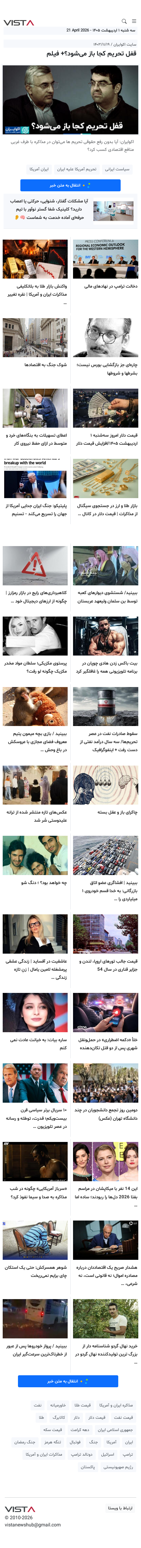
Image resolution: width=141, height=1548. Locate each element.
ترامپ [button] (128, 1454)
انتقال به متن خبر (71, 185)
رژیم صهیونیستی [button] (118, 1467)
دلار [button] (77, 1418)
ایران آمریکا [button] (39, 169)
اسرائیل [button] (107, 1454)
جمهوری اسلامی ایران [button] (115, 1430)
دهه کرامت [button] (80, 1430)
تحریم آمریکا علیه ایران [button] (76, 169)
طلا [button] (41, 1418)
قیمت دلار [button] (96, 1418)
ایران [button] (129, 1442)
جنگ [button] (93, 1442)
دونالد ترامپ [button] (82, 1454)
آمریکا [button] (111, 1442)
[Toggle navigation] (134, 21)
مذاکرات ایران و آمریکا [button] (44, 1454)
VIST (19, 21)
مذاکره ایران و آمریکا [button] (116, 1405)
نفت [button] (38, 1405)
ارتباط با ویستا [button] (120, 1508)
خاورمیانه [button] (58, 1405)
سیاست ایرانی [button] (117, 169)
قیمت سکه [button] (52, 1430)
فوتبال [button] (75, 1442)
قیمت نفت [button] (123, 1418)
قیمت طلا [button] (83, 1405)
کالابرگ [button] (59, 1418)
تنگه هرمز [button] (52, 1442)
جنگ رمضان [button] (24, 1442)
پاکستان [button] (88, 1467)
